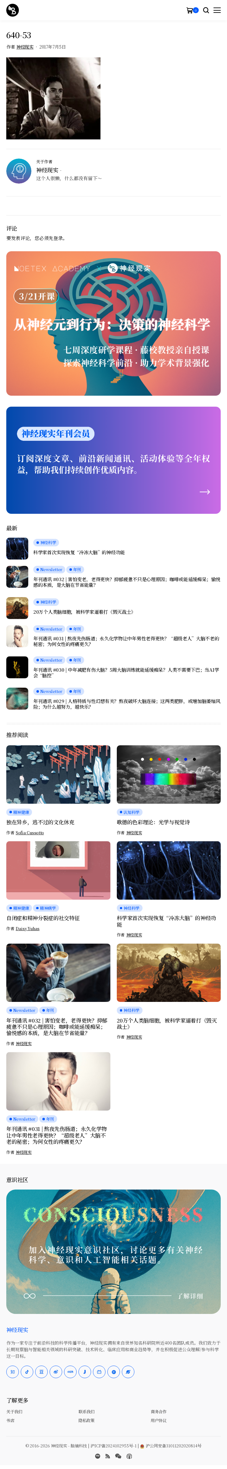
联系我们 (86, 1411)
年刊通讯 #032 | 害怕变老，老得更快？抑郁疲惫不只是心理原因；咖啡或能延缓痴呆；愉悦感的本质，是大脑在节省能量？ (126, 582)
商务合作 (158, 1411)
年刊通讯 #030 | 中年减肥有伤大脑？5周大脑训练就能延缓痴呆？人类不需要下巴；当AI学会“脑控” (126, 672)
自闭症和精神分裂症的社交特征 (42, 918)
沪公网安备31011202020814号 (171, 1446)
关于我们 (14, 1411)
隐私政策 (86, 1420)
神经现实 (24, 46)
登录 (58, 238)
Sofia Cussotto (30, 832)
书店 (10, 1420)
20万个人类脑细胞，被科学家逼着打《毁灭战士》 (84, 612)
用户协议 (158, 1420)
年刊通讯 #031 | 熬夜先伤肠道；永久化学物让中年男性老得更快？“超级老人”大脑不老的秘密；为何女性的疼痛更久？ (126, 641)
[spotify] (97, 1456)
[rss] (107, 1456)
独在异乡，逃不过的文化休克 (40, 822)
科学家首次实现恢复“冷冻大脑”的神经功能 (79, 552)
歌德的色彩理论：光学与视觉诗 (153, 822)
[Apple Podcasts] (129, 1456)
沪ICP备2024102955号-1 (113, 1446)
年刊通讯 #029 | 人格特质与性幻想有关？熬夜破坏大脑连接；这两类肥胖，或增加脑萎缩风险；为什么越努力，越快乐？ (126, 704)
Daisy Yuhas (28, 928)
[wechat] (118, 1456)
